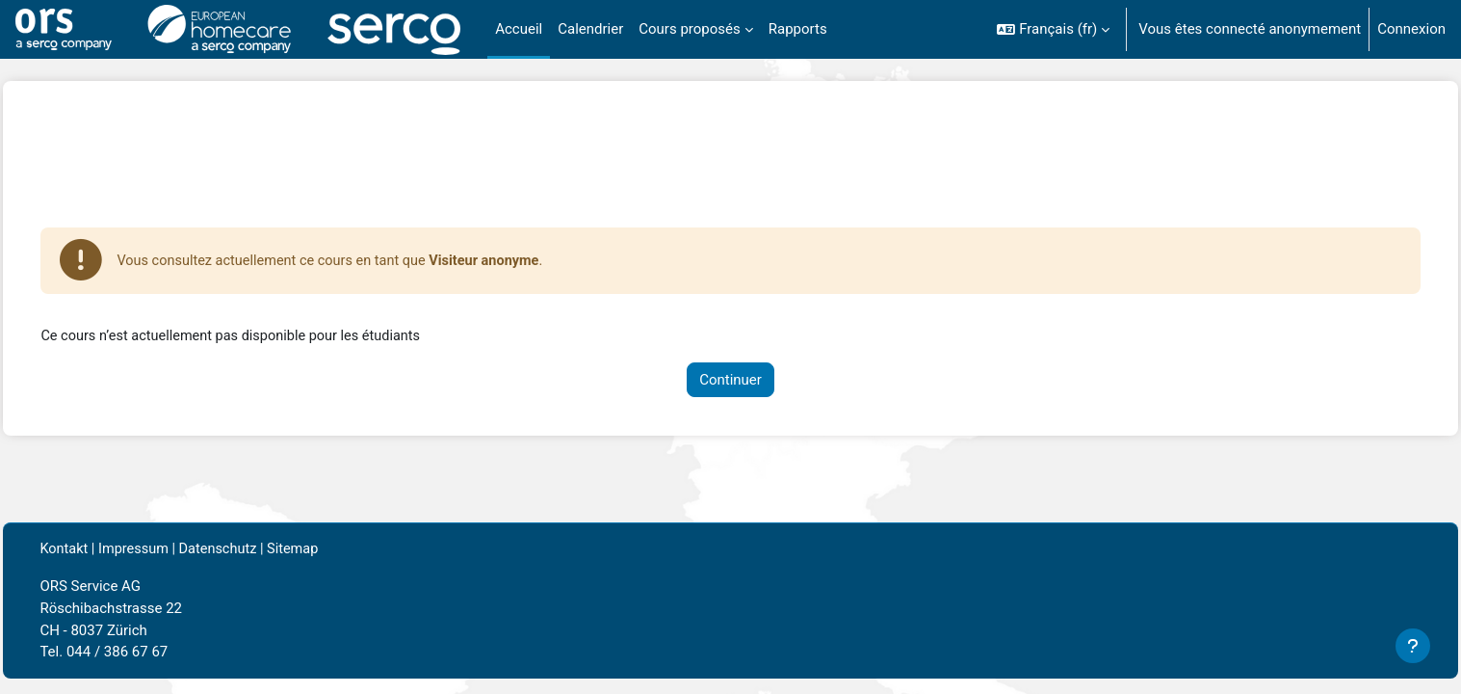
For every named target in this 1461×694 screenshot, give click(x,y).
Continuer (730, 380)
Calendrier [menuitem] (590, 29)
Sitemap (344, 550)
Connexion (1411, 29)
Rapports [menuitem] (798, 29)
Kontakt (108, 550)
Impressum (179, 550)
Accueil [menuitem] (518, 29)
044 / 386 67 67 (160, 652)
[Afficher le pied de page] (1413, 645)
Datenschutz (266, 550)
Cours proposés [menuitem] (689, 29)
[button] (1053, 29)
